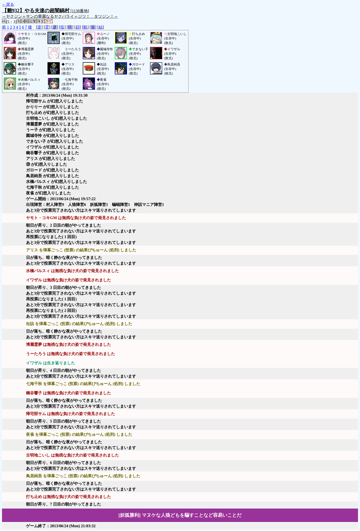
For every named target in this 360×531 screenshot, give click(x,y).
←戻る (8, 4)
